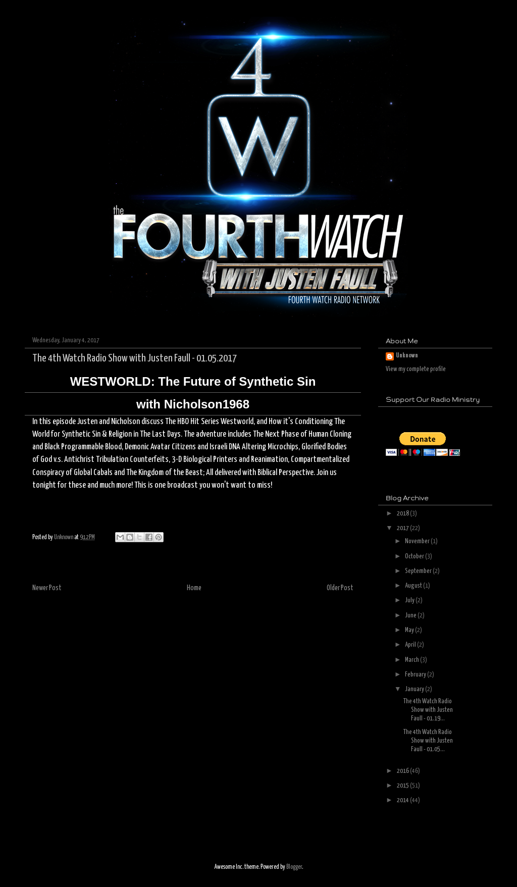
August (414, 586)
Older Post (340, 588)
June (411, 615)
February (416, 674)
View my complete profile (416, 369)
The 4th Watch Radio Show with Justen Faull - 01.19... (428, 710)
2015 (403, 785)
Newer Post (47, 588)
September (419, 571)
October (415, 556)
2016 (403, 771)
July (410, 600)
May (410, 630)
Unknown (407, 355)
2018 (403, 513)
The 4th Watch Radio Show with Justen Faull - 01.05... (428, 741)
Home (194, 588)
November (418, 541)
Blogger (294, 867)
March (412, 660)
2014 (403, 800)
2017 (403, 528)
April (411, 645)
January (415, 689)
